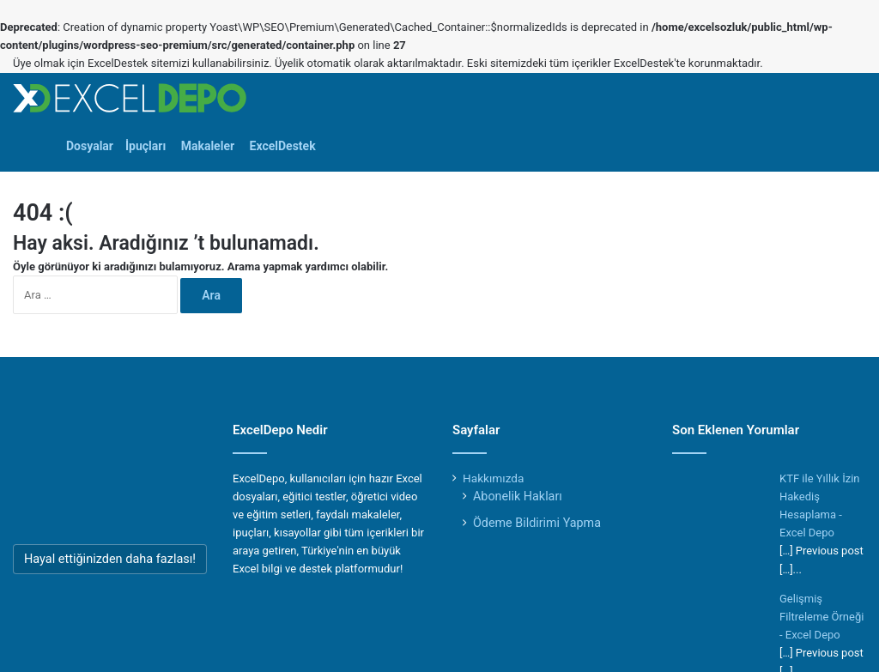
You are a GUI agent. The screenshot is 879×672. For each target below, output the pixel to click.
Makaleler (206, 146)
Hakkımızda (493, 478)
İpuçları (145, 146)
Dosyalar (89, 146)
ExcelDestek (281, 146)
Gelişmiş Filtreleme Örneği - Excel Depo (821, 616)
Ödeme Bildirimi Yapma (537, 523)
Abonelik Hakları (517, 496)
